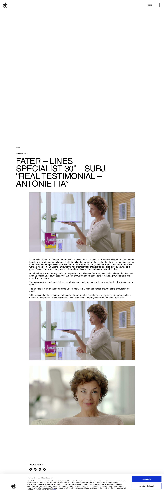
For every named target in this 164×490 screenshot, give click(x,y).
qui (54, 475)
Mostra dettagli (110, 486)
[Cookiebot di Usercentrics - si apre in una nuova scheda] (13, 485)
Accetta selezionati (146, 471)
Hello (150, 5)
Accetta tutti (146, 464)
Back (18, 148)
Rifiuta (146, 478)
